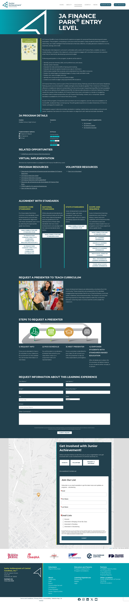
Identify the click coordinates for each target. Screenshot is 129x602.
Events (87, 5)
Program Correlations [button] (81, 571)
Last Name (69, 381)
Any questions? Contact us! (68, 471)
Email (21, 389)
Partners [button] (103, 567)
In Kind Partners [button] (105, 573)
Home (62, 5)
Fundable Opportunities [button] (108, 569)
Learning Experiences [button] (82, 577)
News (95, 5)
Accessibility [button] (47, 598)
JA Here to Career (89, 125)
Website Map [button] (55, 598)
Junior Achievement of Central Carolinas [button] (110, 580)
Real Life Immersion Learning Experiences (99, 259)
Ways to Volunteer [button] (54, 569)
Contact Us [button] (8, 579)
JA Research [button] (52, 587)
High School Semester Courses (100, 254)
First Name (23, 381)
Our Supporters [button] (105, 571)
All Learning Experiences (99, 238)
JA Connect (87, 123)
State (67, 396)
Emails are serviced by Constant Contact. (75, 533)
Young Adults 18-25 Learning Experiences (99, 265)
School (21, 404)
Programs (78, 5)
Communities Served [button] (55, 585)
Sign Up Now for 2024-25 (29, 188)
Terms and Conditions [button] (26, 598)
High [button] (75, 583)
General (66, 519)
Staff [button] (50, 581)
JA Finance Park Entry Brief (29, 175)
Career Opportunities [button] (55, 591)
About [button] (50, 577)
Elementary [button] (78, 579)
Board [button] (50, 583)
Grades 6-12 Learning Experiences (99, 249)
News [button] (50, 593)
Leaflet (110, 548)
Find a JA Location (106, 583)
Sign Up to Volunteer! (75, 171)
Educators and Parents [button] (83, 567)
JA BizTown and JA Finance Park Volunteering (35, 154)
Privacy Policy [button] (38, 598)
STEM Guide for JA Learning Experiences (34, 186)
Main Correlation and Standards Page (29, 231)
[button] (71, 5)
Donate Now (105, 4)
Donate (64, 462)
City (20, 396)
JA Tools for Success (90, 127)
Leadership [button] (52, 579)
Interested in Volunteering (71, 526)
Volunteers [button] (52, 567)
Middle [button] (76, 581)
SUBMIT (84, 538)
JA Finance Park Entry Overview (31, 178)
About (68, 5)
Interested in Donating (70, 524)
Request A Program (91, 462)
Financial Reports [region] (106, 575)
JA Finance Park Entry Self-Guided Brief (33, 180)
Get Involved (120, 4)
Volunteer (76, 462)
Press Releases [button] (53, 589)
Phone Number (71, 389)
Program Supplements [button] (82, 569)
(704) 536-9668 (9, 581)
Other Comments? (25, 411)
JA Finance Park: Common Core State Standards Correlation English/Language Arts (29, 239)
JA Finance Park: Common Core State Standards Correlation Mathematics (29, 249)
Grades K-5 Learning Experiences (100, 244)
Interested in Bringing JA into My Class (75, 521)
